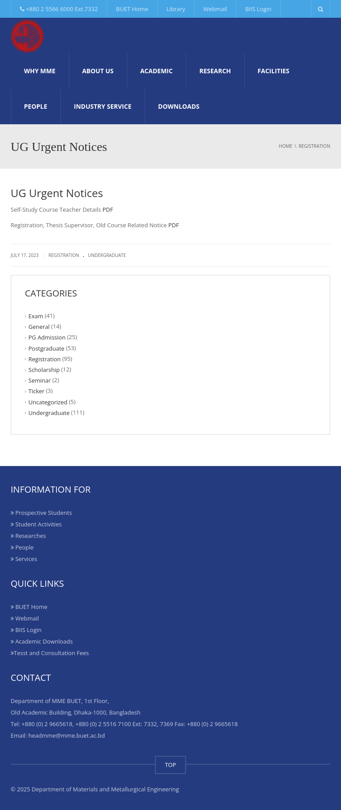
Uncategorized (47, 402)
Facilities (273, 71)
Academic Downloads (42, 641)
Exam (35, 316)
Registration (63, 255)
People (35, 106)
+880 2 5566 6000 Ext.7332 (59, 9)
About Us (98, 71)
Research (215, 71)
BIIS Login (258, 9)
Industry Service (102, 106)
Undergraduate (107, 255)
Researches (28, 536)
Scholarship (43, 370)
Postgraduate (46, 348)
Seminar (39, 380)
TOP (170, 765)
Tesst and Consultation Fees (50, 653)
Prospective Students (41, 513)
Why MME (40, 71)
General (39, 327)
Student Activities (36, 524)
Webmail (215, 9)
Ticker (36, 391)
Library (176, 9)
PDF (108, 209)
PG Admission (47, 337)
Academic (156, 71)
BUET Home (132, 9)
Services (24, 559)
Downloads (178, 106)
